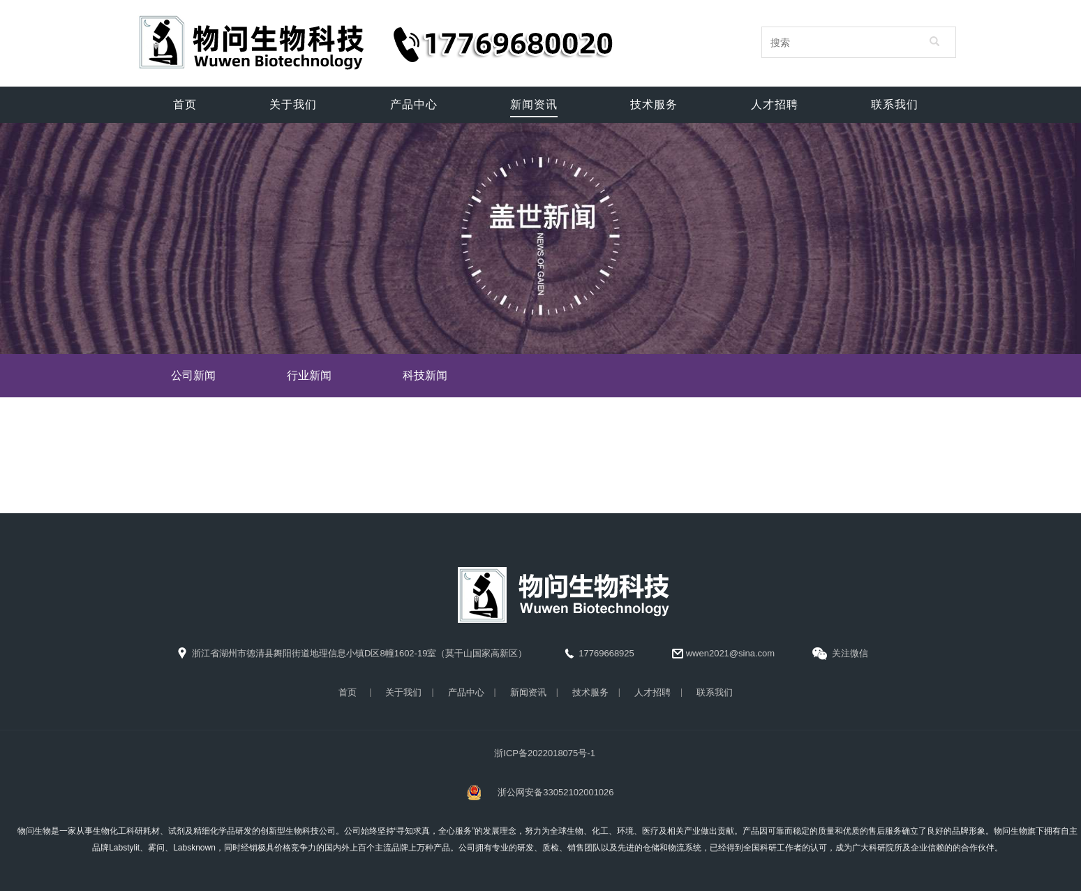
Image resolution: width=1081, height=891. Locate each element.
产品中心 (466, 692)
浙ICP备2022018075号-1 (544, 753)
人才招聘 (652, 692)
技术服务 (590, 692)
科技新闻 (425, 375)
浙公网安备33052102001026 (555, 792)
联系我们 (714, 692)
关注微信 (840, 654)
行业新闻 (309, 375)
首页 (347, 692)
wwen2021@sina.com (723, 654)
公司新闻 (193, 375)
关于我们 (403, 692)
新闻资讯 (528, 692)
